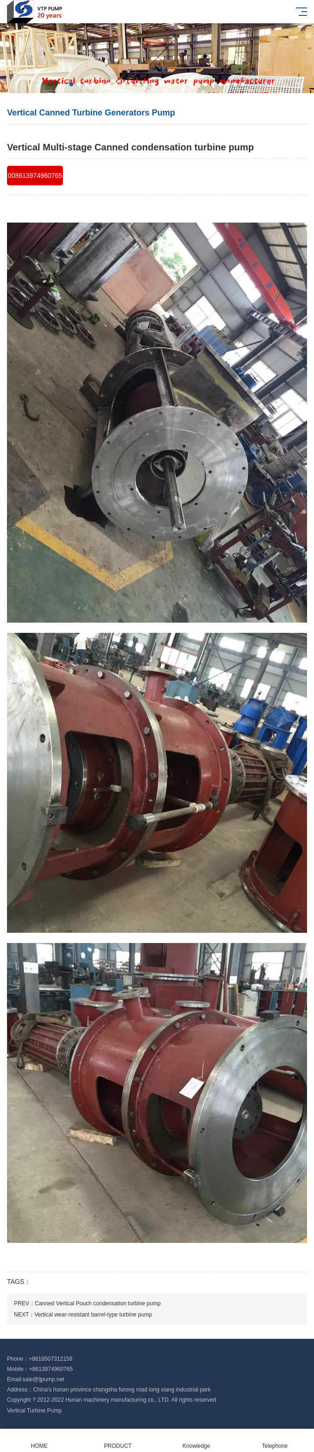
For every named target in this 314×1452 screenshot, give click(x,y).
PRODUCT (118, 1440)
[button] (71, 84)
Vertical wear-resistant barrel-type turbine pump (93, 1314)
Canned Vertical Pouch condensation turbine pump (98, 1303)
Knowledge (196, 1440)
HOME (39, 1440)
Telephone (275, 1440)
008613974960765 (35, 175)
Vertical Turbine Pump (34, 1410)
